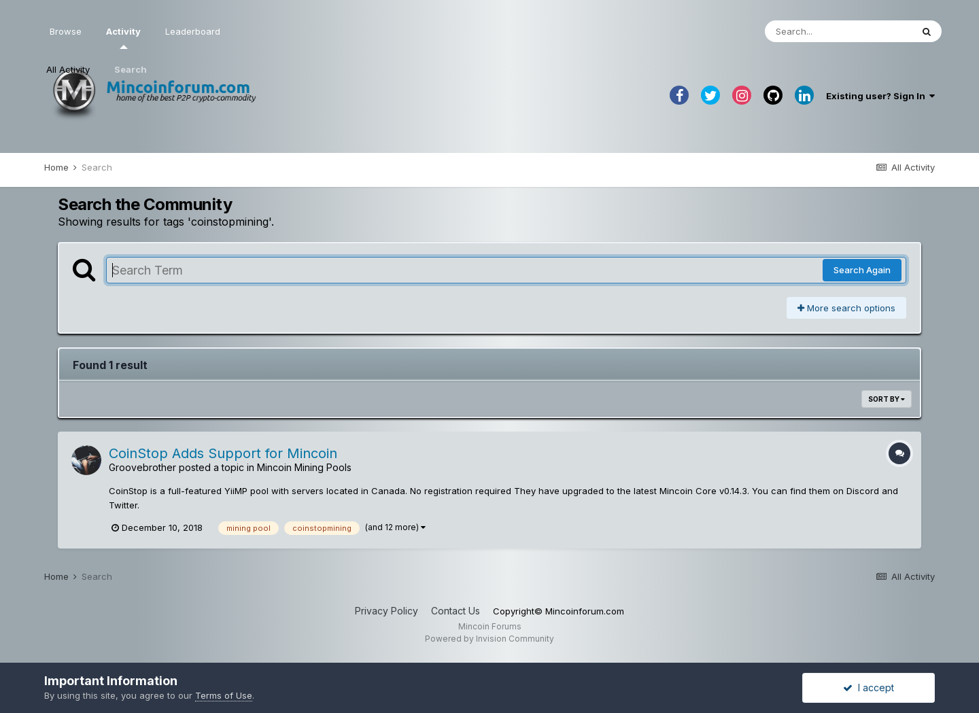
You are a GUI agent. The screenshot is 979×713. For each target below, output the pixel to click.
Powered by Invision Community (489, 638)
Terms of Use (223, 695)
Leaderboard (192, 31)
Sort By (886, 399)
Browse (66, 31)
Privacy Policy (386, 610)
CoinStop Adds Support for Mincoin (223, 453)
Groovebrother (142, 467)
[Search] (838, 31)
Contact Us (455, 610)
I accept (868, 687)
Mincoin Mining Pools (304, 467)
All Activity (68, 69)
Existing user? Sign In (880, 95)
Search (130, 69)
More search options (846, 307)
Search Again (862, 269)
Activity (123, 37)
